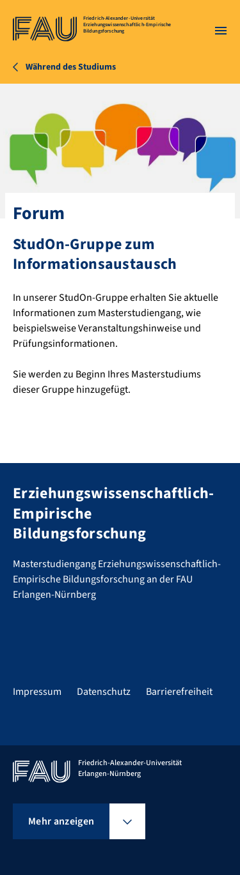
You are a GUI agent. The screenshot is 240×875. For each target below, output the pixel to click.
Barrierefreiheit (179, 692)
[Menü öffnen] (221, 31)
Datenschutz (104, 692)
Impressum (37, 692)
